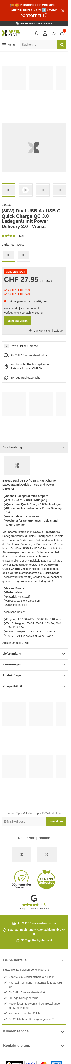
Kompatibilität (34, 687)
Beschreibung (34, 447)
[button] (8, 45)
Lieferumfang (34, 654)
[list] (34, 88)
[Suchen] (61, 44)
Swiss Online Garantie (24, 346)
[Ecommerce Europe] (47, 854)
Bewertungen (34, 665)
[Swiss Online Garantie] (21, 854)
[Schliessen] (63, 10)
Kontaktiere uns (34, 1046)
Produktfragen (34, 676)
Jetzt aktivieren (18, 320)
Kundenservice (34, 1031)
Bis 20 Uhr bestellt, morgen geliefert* (31, 1019)
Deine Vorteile (34, 960)
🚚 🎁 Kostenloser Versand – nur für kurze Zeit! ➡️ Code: (33, 10)
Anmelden (56, 821)
